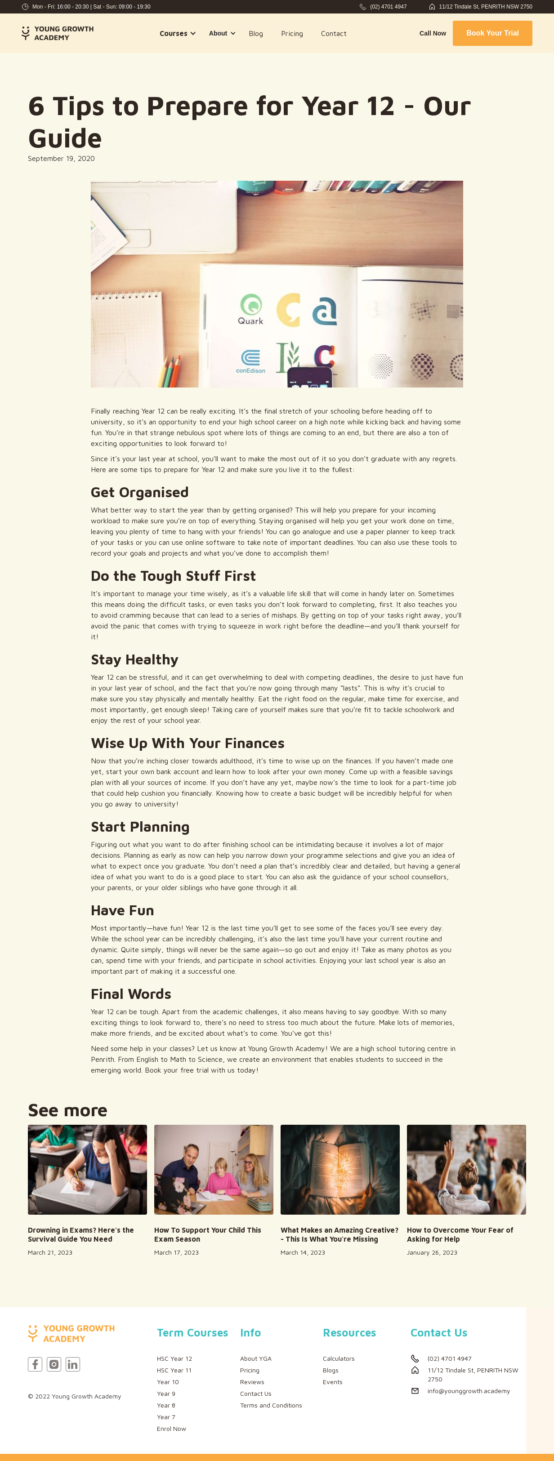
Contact (334, 33)
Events (333, 1381)
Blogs (331, 1370)
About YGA (256, 1358)
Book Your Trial (492, 33)
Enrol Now (171, 1428)
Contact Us (256, 1393)
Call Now (433, 33)
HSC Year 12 (174, 1358)
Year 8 (166, 1405)
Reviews (252, 1381)
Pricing (292, 33)
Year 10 (168, 1381)
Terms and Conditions (271, 1405)
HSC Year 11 (174, 1370)
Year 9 (166, 1393)
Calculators (339, 1358)
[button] (175, 33)
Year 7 (166, 1417)
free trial (194, 1070)
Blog (256, 33)
